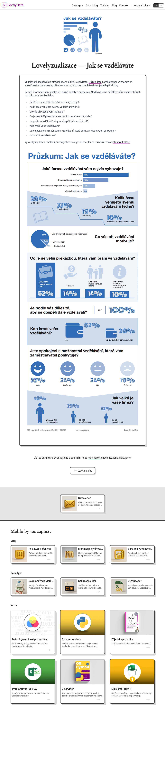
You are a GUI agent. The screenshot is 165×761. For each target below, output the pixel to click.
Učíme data (95, 81)
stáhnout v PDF (121, 142)
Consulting (92, 5)
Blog (114, 5)
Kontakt (123, 5)
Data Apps (16, 573)
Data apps (77, 5)
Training (104, 5)
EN (161, 5)
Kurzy (14, 605)
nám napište (95, 457)
